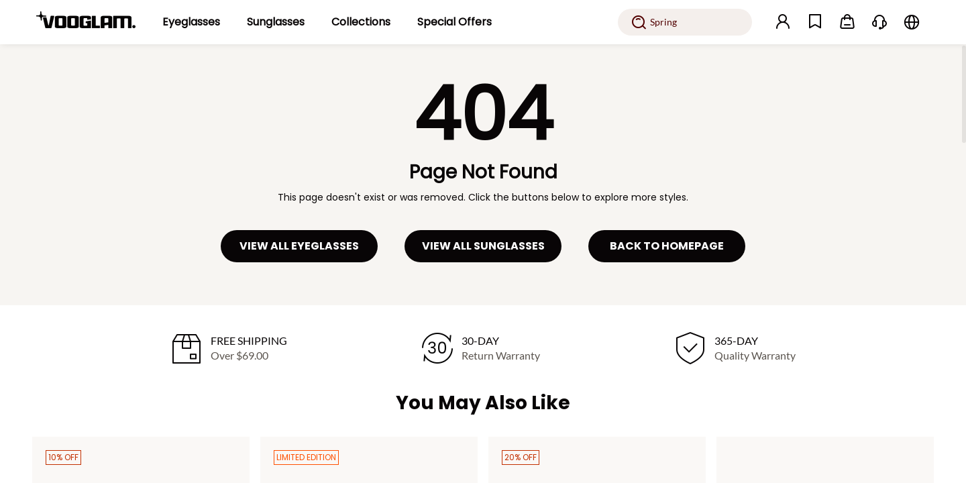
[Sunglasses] (276, 22)
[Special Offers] (454, 22)
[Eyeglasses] (191, 22)
